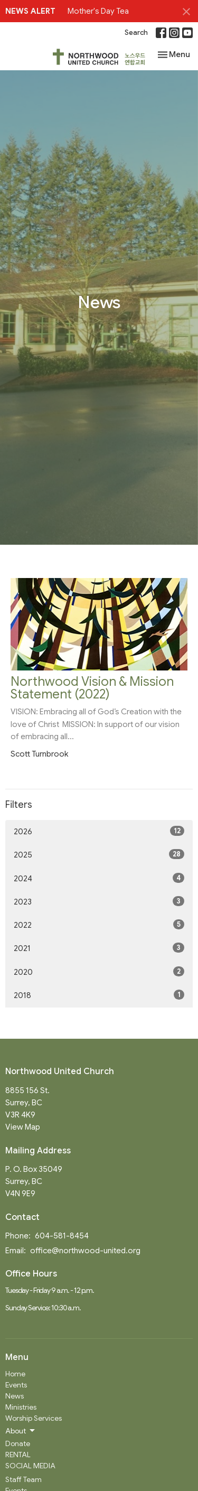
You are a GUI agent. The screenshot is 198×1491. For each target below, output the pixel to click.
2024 (99, 878)
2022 (99, 924)
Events (16, 1385)
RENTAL (18, 1454)
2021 (99, 948)
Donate (17, 1443)
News (14, 1396)
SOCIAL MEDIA (30, 1465)
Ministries (20, 1407)
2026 (99, 831)
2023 (99, 901)
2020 (99, 971)
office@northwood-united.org (85, 1250)
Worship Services (33, 1418)
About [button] (20, 1430)
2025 (99, 854)
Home (15, 1373)
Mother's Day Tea (98, 11)
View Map (22, 1127)
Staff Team (23, 1479)
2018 (99, 995)
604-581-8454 (62, 1236)
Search (136, 32)
